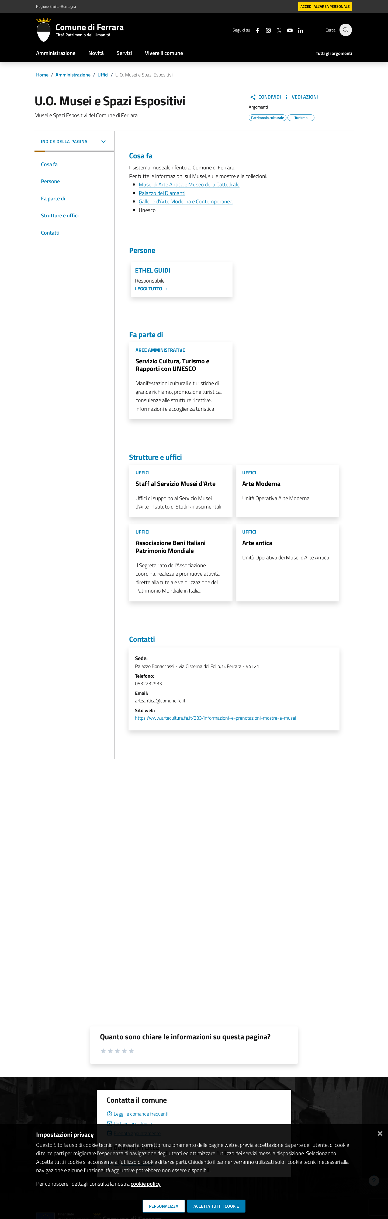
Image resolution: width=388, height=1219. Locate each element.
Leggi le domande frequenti (137, 1113)
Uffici (103, 74)
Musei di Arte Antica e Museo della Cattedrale (189, 184)
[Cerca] (345, 29)
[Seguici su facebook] (254, 30)
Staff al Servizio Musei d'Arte (176, 483)
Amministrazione (55, 53)
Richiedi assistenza (129, 1123)
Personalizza (163, 1206)
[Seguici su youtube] (287, 30)
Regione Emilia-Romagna (56, 6)
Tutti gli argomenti (334, 53)
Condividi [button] (265, 97)
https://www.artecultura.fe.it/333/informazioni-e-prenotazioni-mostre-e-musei (215, 718)
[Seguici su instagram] (265, 30)
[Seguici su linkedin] (297, 30)
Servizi (124, 53)
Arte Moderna (261, 483)
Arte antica (257, 543)
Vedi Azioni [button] (300, 97)
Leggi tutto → (151, 288)
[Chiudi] (380, 1132)
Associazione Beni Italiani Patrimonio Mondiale (171, 546)
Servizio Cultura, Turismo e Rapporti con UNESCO (172, 365)
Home (42, 74)
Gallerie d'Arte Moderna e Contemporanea (186, 201)
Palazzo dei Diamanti (162, 193)
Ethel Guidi (152, 270)
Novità (96, 53)
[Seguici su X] (276, 30)
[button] (74, 142)
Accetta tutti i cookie (216, 1206)
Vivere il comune (164, 53)
